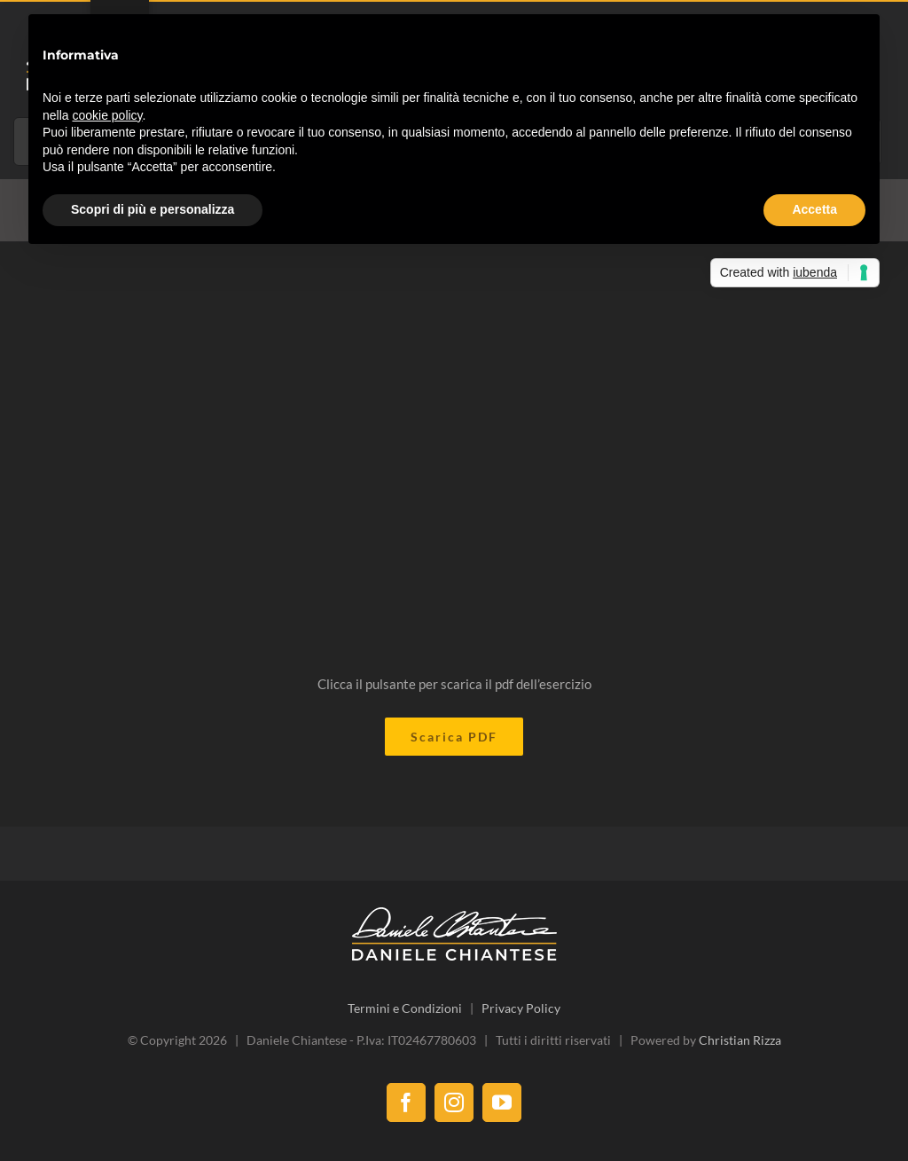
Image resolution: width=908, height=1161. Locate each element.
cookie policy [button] (107, 115)
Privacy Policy (520, 1008)
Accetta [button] (814, 209)
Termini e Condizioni (405, 1008)
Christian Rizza (740, 1039)
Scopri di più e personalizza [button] (152, 209)
